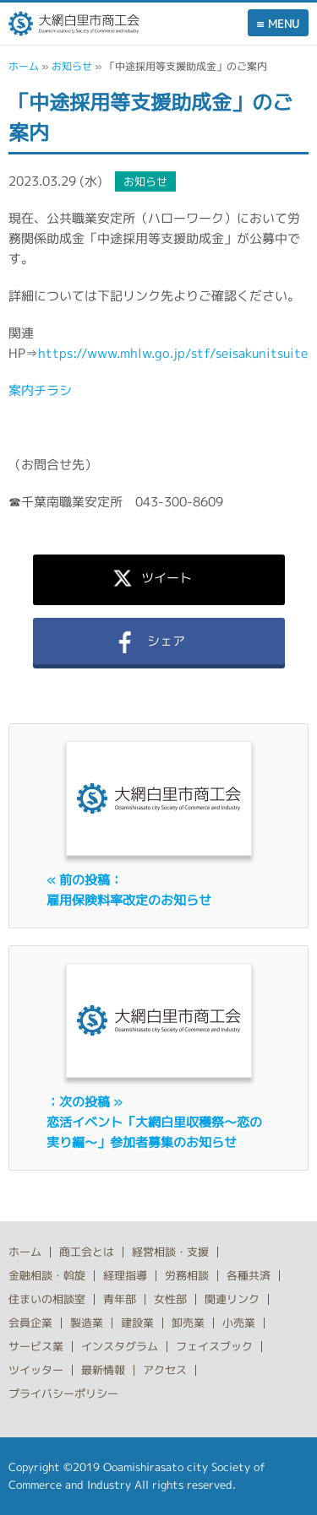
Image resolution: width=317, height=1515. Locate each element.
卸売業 (188, 1322)
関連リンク (232, 1299)
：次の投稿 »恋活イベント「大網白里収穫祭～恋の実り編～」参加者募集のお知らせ (154, 1122)
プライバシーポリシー (63, 1393)
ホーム (23, 66)
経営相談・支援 (170, 1251)
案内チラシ (40, 390)
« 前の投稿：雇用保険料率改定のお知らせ (128, 890)
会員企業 (30, 1322)
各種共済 (249, 1275)
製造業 (86, 1322)
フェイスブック (214, 1346)
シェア (158, 640)
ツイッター (35, 1369)
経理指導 (125, 1275)
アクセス (165, 1369)
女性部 (170, 1299)
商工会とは (86, 1251)
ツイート (159, 577)
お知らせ (72, 66)
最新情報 (103, 1369)
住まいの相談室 (46, 1299)
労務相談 (187, 1275)
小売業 (238, 1322)
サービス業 (35, 1346)
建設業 (137, 1322)
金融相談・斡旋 (46, 1275)
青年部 (119, 1299)
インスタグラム (119, 1346)
